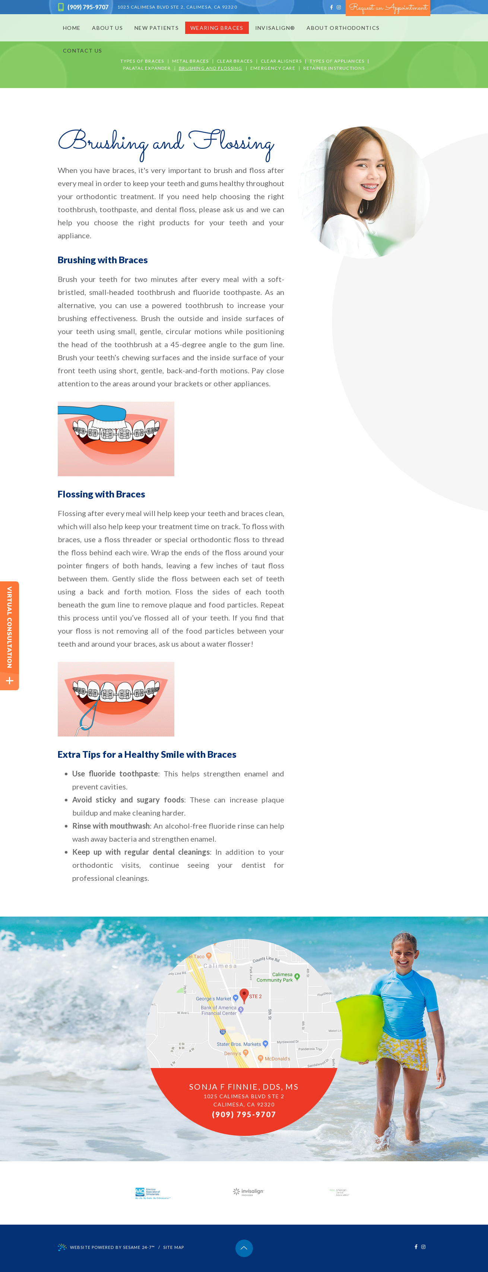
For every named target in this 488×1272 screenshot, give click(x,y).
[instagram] (339, 7)
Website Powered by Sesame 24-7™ (106, 1248)
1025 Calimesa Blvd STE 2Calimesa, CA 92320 (244, 1100)
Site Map (173, 1247)
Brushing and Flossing (210, 68)
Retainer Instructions (334, 68)
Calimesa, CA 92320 (177, 7)
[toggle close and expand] (9, 680)
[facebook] (331, 7)
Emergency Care (272, 68)
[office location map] (244, 1037)
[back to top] (244, 1248)
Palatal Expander (147, 68)
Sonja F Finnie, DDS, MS (243, 1086)
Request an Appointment (388, 8)
